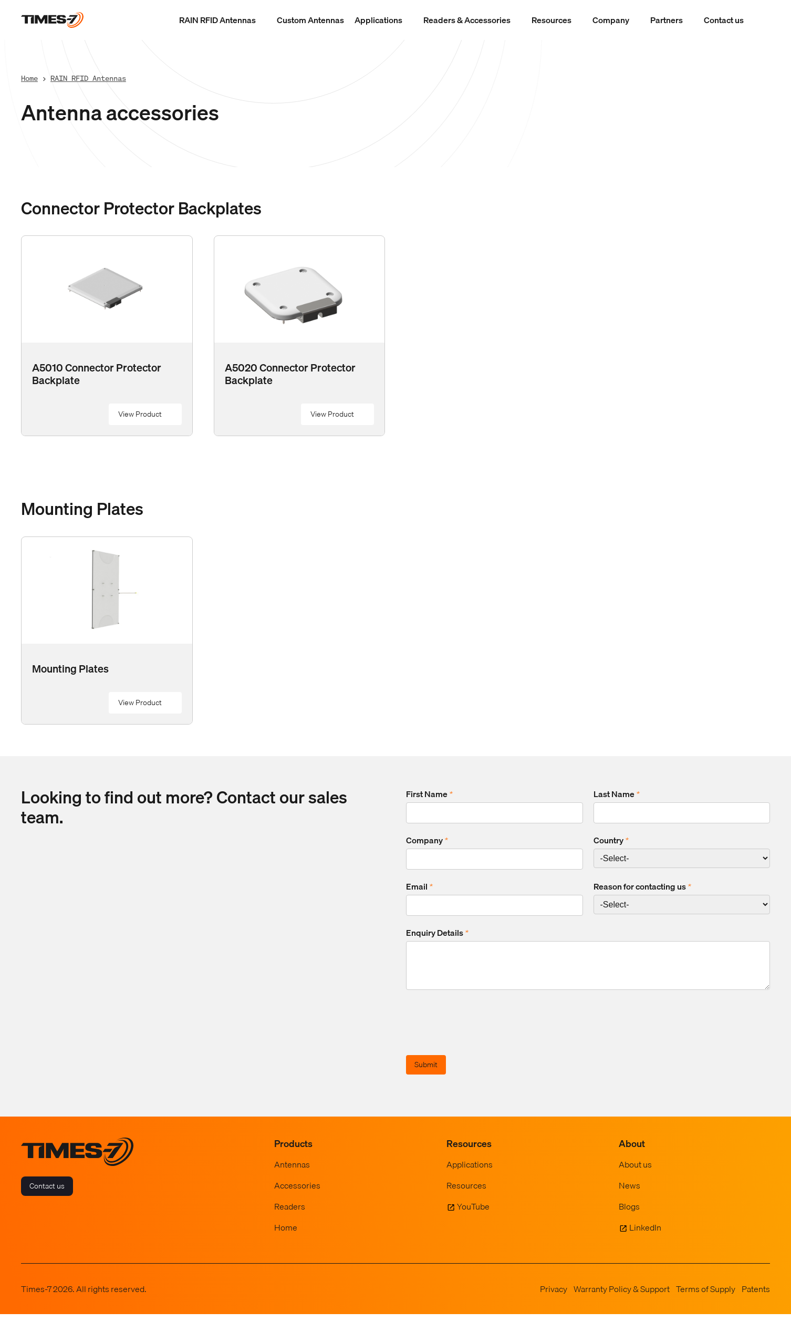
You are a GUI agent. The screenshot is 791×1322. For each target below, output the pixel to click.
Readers (289, 1214)
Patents (756, 1297)
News (629, 1193)
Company (610, 20)
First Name (429, 794)
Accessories (297, 1193)
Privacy (553, 1297)
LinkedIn (645, 1235)
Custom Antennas (310, 20)
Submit (426, 1072)
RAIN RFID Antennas (217, 20)
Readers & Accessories (467, 20)
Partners (666, 20)
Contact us (724, 20)
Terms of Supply (705, 1297)
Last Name (617, 794)
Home (29, 78)
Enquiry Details (437, 932)
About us (635, 1172)
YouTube (473, 1214)
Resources (551, 20)
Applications (378, 20)
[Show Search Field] (759, 19)
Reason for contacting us (642, 886)
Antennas (292, 1172)
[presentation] (486, 1031)
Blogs (629, 1214)
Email (419, 886)
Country (611, 840)
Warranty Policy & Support (622, 1297)
